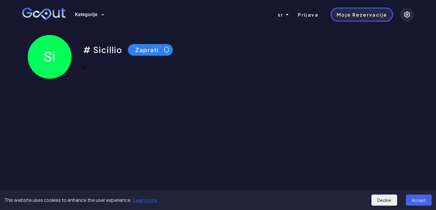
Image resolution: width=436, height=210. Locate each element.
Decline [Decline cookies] (384, 200)
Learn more (145, 200)
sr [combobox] (280, 15)
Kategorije (90, 14)
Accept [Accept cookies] (419, 200)
